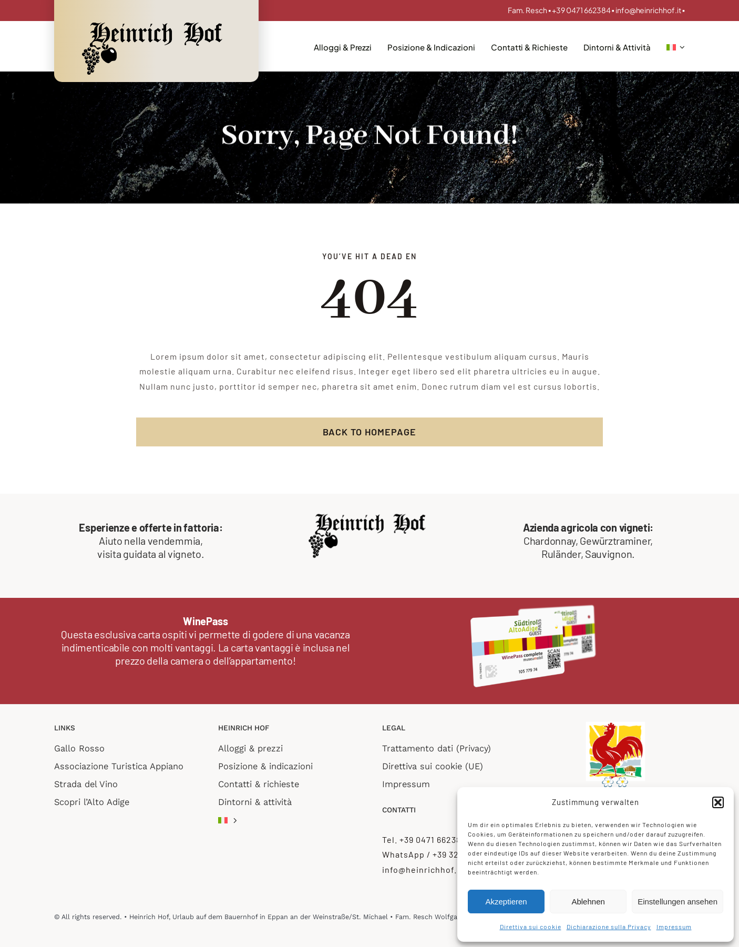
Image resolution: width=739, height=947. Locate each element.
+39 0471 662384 (582, 10)
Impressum (674, 926)
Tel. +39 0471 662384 (424, 839)
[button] (718, 802)
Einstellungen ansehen (677, 901)
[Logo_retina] (155, 22)
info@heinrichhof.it (648, 10)
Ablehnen (587, 901)
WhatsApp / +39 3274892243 (440, 854)
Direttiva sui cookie (530, 926)
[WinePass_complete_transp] (533, 608)
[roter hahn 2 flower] (615, 724)
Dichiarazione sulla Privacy (609, 926)
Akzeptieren (506, 901)
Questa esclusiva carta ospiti (124, 634)
